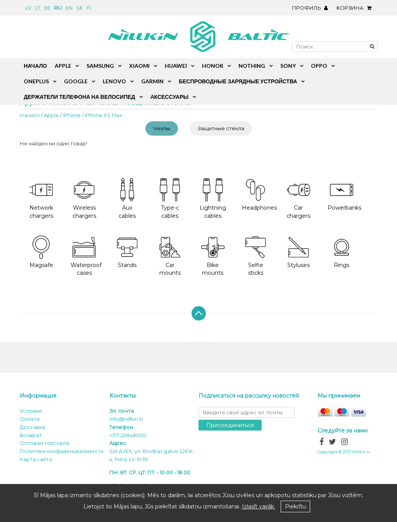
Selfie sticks (255, 256)
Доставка (32, 427)
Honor (212, 65)
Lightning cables (213, 198)
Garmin (152, 81)
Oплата (30, 419)
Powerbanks (344, 194)
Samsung (100, 65)
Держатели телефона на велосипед (79, 96)
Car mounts (169, 256)
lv (28, 8)
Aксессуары (169, 96)
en (69, 8)
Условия (31, 411)
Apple (51, 115)
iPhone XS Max (103, 115)
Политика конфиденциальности (62, 451)
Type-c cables (169, 198)
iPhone (72, 115)
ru (58, 8)
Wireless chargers (84, 198)
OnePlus (36, 81)
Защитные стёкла (221, 128)
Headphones (259, 194)
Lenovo (114, 81)
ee (47, 8)
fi (89, 8)
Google (76, 81)
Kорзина (356, 8)
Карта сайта (36, 459)
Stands (127, 252)
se (79, 8)
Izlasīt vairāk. (258, 506)
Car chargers (298, 198)
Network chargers (41, 198)
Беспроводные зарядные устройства (238, 81)
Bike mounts (212, 256)
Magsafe (41, 252)
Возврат (31, 435)
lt (37, 8)
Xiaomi (139, 65)
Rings (341, 252)
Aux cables (127, 198)
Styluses (298, 252)
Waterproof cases (86, 256)
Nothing (251, 65)
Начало (30, 115)
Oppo (319, 65)
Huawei (176, 65)
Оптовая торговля (44, 443)
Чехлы (161, 128)
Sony (288, 65)
